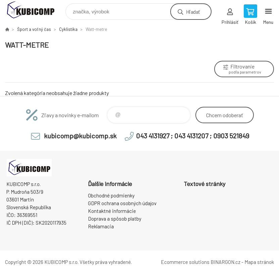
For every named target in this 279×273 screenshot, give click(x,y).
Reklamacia (101, 226)
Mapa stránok (259, 262)
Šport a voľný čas (34, 29)
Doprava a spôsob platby (114, 219)
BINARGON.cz (225, 262)
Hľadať (193, 11)
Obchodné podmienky (111, 195)
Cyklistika (68, 29)
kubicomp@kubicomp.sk (80, 136)
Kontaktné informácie (112, 211)
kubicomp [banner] (34, 10)
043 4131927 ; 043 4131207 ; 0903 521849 (192, 136)
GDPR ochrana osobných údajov (122, 203)
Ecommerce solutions (185, 262)
